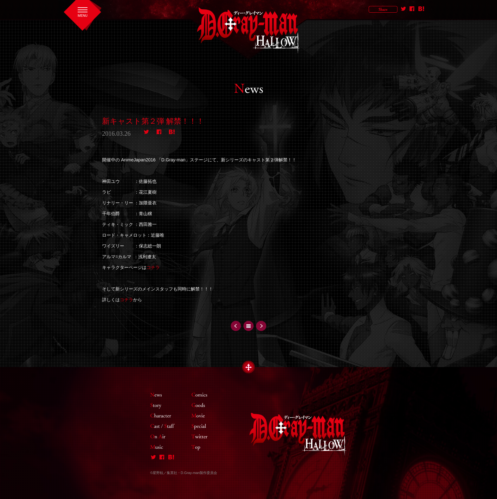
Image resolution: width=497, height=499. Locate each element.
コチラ (153, 267)
